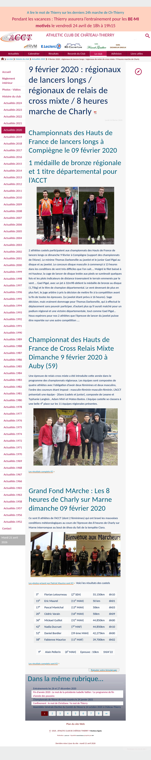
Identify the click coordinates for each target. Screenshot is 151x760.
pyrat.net (65, 736)
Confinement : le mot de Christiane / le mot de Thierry (60, 703)
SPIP (94, 736)
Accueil (6, 72)
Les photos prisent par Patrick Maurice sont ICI (56, 583)
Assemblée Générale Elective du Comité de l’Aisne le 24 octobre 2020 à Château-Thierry (77, 707)
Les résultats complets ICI (44, 471)
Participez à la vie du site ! (133, 750)
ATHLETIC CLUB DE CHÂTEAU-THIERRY (88, 34)
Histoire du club (22, 59)
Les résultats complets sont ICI (46, 663)
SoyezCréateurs (80, 736)
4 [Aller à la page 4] (67, 713)
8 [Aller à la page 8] (99, 713)
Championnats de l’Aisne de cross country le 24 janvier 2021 (63, 699)
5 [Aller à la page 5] (75, 713)
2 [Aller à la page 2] (51, 713)
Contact (6, 528)
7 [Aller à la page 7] (91, 713)
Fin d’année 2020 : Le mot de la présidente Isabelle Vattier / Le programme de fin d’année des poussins (73, 694)
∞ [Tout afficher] (107, 713)
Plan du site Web (75, 724)
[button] (147, 36)
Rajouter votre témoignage (100, 670)
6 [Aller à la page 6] (83, 713)
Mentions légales (96, 731)
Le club (10, 59)
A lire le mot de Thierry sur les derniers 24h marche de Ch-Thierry (75, 12)
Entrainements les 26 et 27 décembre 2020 (54, 688)
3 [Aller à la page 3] (59, 713)
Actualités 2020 (38, 59)
